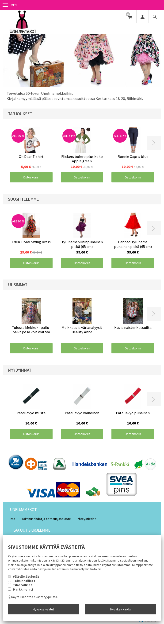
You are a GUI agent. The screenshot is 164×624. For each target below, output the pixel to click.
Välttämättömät (26, 576)
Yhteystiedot (86, 519)
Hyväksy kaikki (120, 609)
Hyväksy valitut (43, 609)
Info (12, 519)
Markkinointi (23, 589)
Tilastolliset (22, 585)
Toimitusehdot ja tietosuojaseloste (46, 519)
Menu (11, 5)
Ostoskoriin (31, 177)
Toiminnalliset (24, 581)
